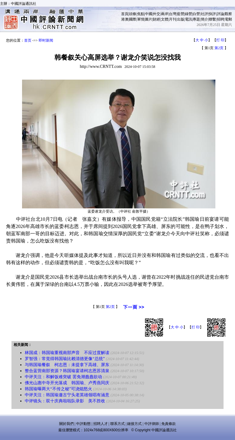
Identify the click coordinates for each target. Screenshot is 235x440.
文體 (164, 19)
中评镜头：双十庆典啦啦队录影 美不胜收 (65, 401)
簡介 (204, 19)
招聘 (220, 19)
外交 (156, 14)
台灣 (172, 14)
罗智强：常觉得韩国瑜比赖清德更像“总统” (65, 358)
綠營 (188, 14)
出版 (180, 19)
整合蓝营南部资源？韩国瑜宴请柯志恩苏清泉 (67, 371)
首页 (27, 40)
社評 (204, 14)
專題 (196, 19)
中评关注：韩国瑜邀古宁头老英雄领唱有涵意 (67, 395)
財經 (156, 19)
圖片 (148, 19)
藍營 (180, 14)
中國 (148, 14)
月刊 (172, 19)
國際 (132, 19)
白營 (196, 14)
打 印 (220, 40)
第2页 (219, 48)
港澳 (124, 19)
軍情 (140, 19)
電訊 (188, 19)
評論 (220, 14)
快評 (212, 14)
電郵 (228, 19)
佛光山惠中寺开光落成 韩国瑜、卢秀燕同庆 (67, 383)
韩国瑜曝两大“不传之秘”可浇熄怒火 (59, 389)
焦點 (140, 14)
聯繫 (212, 19)
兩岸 (164, 14)
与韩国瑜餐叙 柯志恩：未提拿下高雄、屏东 (67, 364)
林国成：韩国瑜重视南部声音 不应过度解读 (67, 352)
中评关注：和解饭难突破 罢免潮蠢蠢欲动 (63, 377)
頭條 (132, 14)
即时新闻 (46, 40)
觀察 (228, 14)
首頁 (124, 14)
